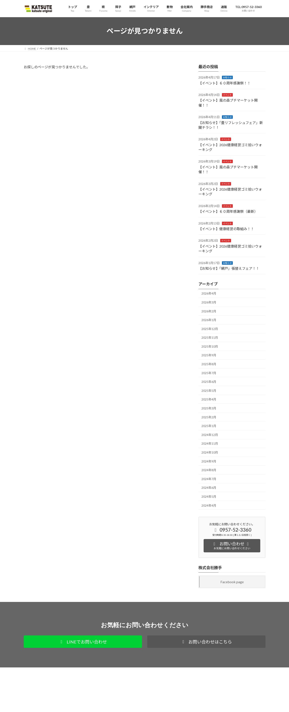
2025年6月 (208, 382)
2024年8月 (208, 470)
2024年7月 (208, 479)
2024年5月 (208, 496)
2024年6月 (208, 487)
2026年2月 (208, 311)
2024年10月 (209, 452)
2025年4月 (208, 399)
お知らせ (227, 77)
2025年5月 (208, 390)
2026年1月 (208, 320)
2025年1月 (208, 426)
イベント (227, 95)
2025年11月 (209, 337)
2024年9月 (208, 461)
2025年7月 (208, 373)
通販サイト (69, 671)
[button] (83, 641)
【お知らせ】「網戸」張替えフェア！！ (228, 268)
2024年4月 (208, 505)
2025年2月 (208, 417)
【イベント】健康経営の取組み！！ (226, 229)
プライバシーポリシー (41, 671)
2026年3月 (208, 302)
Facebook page (232, 582)
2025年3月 (208, 408)
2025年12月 (209, 328)
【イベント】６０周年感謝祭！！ (224, 83)
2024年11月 (209, 443)
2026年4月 (208, 293)
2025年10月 (209, 346)
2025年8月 (208, 364)
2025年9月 (208, 355)
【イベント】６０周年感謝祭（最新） (228, 211)
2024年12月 (209, 434)
